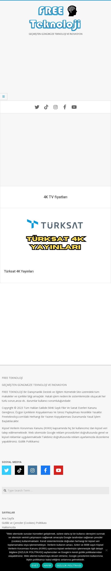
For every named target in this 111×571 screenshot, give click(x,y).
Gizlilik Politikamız (28, 441)
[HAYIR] (106, 550)
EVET (35, 565)
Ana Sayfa (8, 518)
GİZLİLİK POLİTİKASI (69, 565)
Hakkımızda (9, 527)
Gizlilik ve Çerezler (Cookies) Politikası (24, 523)
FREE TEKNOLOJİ (12, 378)
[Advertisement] (55, 71)
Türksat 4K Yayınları (19, 271)
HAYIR (47, 565)
